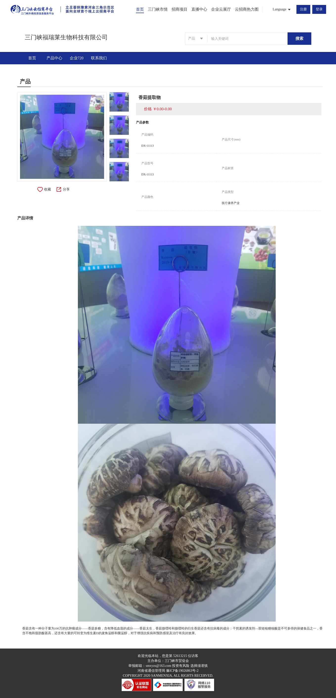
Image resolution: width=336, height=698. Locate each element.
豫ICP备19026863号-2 (182, 671)
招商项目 (179, 9)
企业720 (77, 58)
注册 (303, 9)
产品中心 (54, 58)
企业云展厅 (221, 9)
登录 (319, 9)
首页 (140, 9)
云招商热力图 (247, 9)
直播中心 (199, 9)
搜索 (299, 38)
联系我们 (99, 58)
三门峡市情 (158, 9)
